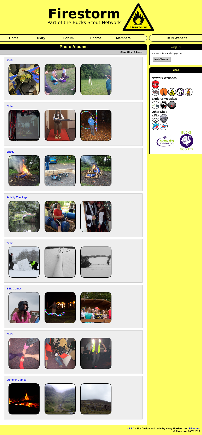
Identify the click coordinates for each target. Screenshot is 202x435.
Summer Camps (16, 379)
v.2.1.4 (130, 428)
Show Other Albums (131, 52)
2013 (9, 334)
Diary (41, 38)
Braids (10, 151)
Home (13, 38)
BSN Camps (14, 288)
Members (123, 38)
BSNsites (194, 428)
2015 (9, 60)
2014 (9, 106)
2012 (9, 242)
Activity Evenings (16, 197)
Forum (68, 38)
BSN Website (177, 38)
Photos (96, 38)
